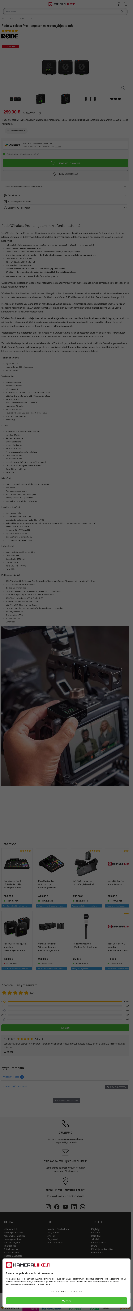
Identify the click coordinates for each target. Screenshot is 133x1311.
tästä (47, 1284)
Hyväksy (66, 1300)
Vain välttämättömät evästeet (66, 1291)
